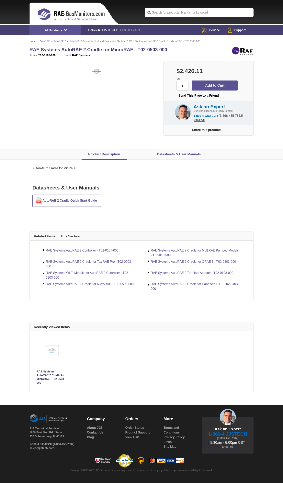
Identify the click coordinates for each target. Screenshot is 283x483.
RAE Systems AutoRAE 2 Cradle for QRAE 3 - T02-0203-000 (193, 261)
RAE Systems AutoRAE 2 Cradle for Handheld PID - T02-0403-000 (195, 286)
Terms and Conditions (172, 430)
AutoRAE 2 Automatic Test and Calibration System (98, 41)
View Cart (132, 437)
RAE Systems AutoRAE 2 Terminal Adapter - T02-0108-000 (192, 272)
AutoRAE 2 (60, 41)
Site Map (170, 446)
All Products (53, 30)
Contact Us (95, 432)
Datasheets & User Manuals (179, 154)
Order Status (134, 427)
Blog (90, 437)
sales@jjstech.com (41, 448)
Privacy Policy (174, 437)
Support (236, 30)
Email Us (199, 119)
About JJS (95, 427)
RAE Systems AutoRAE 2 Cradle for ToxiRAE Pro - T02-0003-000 (89, 264)
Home (32, 41)
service (209, 30)
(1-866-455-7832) (130, 30)
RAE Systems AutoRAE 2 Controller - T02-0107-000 (82, 250)
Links (168, 442)
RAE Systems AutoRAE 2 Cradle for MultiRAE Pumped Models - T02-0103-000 (195, 253)
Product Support (137, 432)
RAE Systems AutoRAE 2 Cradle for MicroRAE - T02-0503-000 (90, 284)
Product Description (104, 154)
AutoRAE (45, 41)
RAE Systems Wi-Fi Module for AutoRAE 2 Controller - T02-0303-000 (87, 275)
